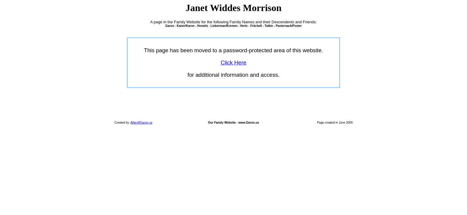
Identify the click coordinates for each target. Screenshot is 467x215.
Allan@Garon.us (141, 122)
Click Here (233, 62)
